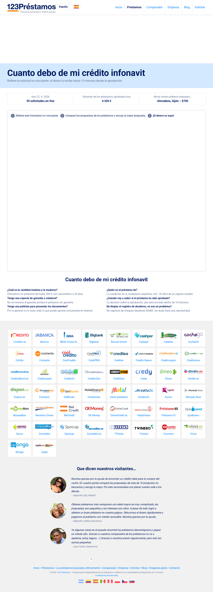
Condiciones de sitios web (106, 575)
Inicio (118, 7)
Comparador (154, 7)
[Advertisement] (106, 39)
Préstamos (134, 7)
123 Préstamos (63, 572)
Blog (187, 7)
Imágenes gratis (158, 568)
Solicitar (200, 7)
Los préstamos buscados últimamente (78, 568)
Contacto (174, 568)
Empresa (173, 7)
